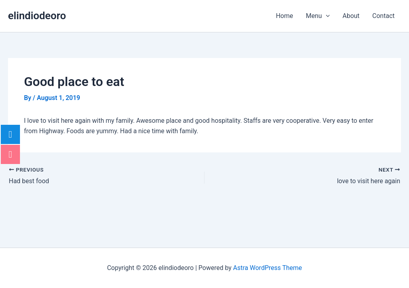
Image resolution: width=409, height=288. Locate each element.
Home (284, 16)
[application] (326, 16)
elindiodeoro (37, 16)
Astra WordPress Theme (267, 268)
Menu (318, 16)
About (350, 16)
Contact (383, 16)
